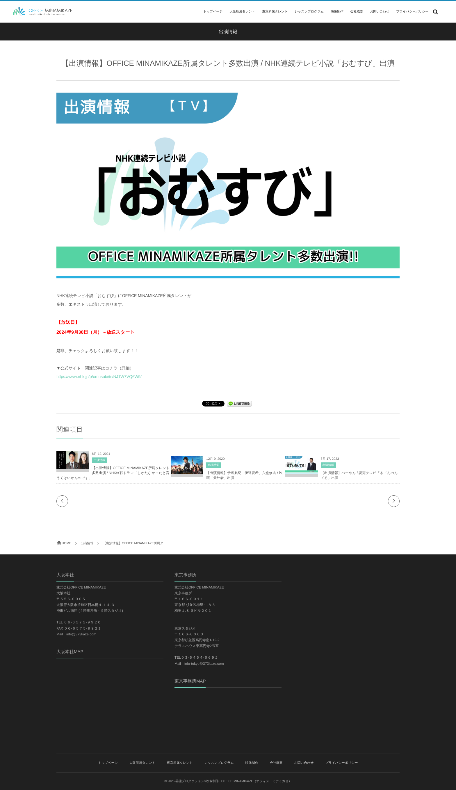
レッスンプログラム (309, 11)
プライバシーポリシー (412, 11)
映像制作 (337, 11)
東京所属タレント (275, 11)
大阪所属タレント (242, 11)
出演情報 (99, 460)
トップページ (212, 11)
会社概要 (356, 11)
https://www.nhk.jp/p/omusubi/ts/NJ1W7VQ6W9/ (99, 376)
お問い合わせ (379, 11)
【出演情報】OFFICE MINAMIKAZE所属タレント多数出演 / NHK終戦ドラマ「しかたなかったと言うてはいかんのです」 (113, 473)
